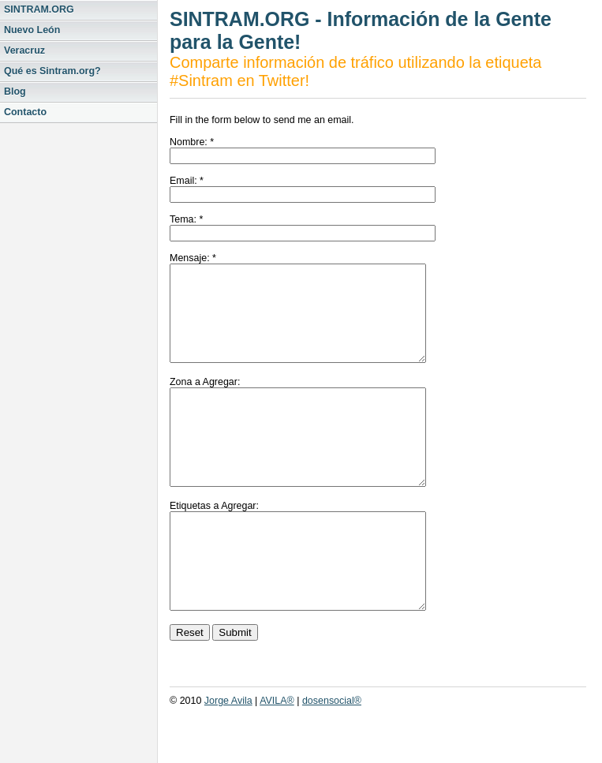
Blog (15, 91)
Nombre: (189, 142)
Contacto (25, 112)
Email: (183, 180)
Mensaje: (190, 258)
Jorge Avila (228, 757)
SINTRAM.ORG (39, 9)
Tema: (183, 219)
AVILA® (277, 757)
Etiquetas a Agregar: (214, 543)
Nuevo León (32, 30)
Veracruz (24, 50)
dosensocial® (331, 757)
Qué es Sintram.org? (52, 71)
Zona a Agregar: (205, 400)
